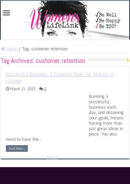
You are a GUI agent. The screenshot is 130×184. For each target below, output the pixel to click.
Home (9, 49)
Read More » (17, 148)
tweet (52, 157)
